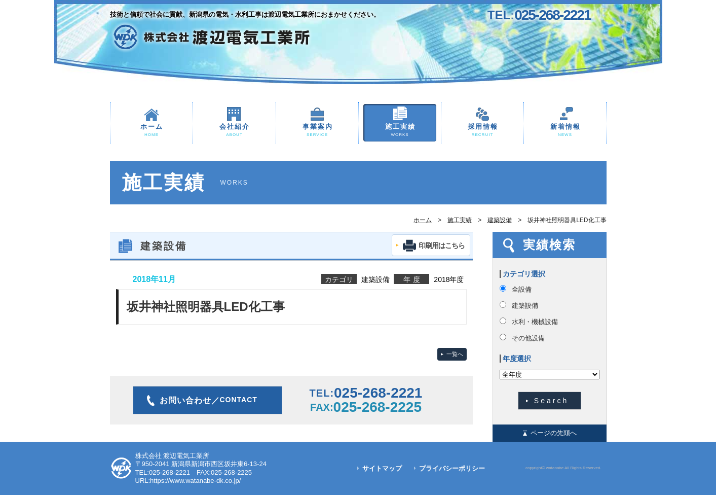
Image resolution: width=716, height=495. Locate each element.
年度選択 (517, 359)
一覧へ (454, 354)
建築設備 (499, 220)
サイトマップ (382, 468)
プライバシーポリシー (452, 468)
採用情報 (482, 130)
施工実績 (400, 130)
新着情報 (565, 130)
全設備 (522, 289)
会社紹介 (234, 130)
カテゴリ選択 (524, 274)
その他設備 (528, 338)
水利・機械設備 (535, 322)
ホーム (151, 130)
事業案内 (317, 130)
